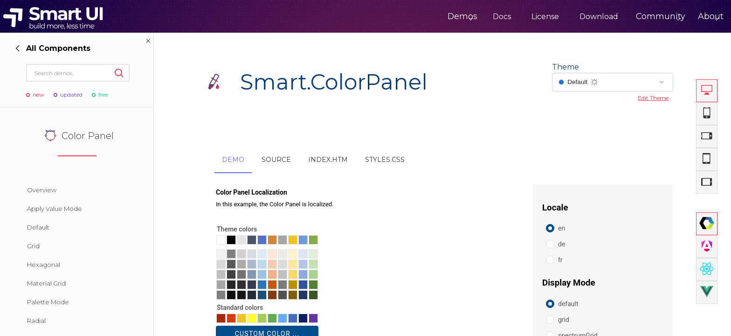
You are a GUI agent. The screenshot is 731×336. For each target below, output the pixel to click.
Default (38, 227)
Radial (36, 320)
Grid (33, 246)
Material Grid (46, 283)
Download (565, 16)
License (512, 16)
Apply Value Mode (54, 208)
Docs (469, 16)
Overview (41, 190)
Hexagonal (43, 264)
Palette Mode (48, 302)
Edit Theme (653, 97)
